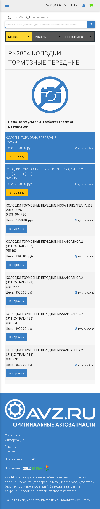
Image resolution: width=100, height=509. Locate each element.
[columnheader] (50, 124)
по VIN (19, 17)
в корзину (16, 156)
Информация (14, 440)
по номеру (40, 17)
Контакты (12, 451)
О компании (13, 435)
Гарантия (11, 447)
